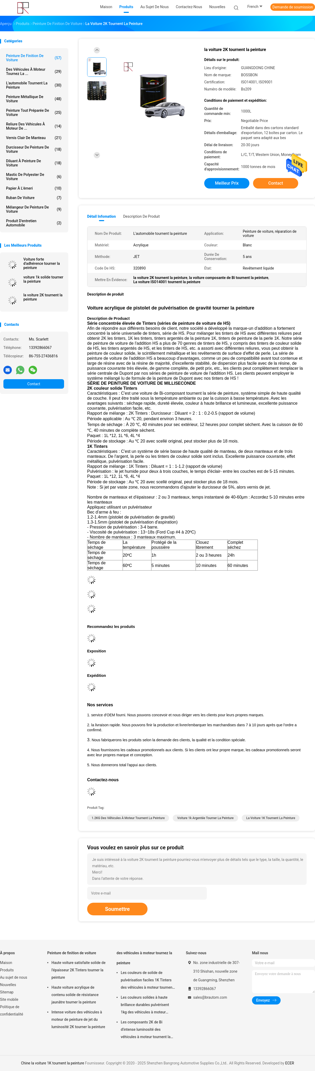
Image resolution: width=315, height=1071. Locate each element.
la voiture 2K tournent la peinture (42, 297)
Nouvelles (8, 985)
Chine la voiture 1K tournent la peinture (52, 1063)
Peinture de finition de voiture (33, 58)
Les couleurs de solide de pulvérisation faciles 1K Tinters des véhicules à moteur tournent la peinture (147, 981)
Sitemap (6, 992)
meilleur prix (227, 183)
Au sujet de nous (13, 977)
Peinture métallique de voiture (33, 99)
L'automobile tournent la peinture (33, 85)
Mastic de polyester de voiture (33, 176)
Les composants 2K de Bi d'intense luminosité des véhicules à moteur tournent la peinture (146, 1030)
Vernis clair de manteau (33, 137)
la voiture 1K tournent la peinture (270, 818)
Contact (33, 384)
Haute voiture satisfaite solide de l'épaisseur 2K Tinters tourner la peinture (78, 970)
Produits (7, 970)
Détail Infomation (101, 216)
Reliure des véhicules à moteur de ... (33, 126)
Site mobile (9, 999)
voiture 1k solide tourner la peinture (43, 279)
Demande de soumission (292, 7)
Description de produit (141, 216)
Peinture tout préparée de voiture (33, 112)
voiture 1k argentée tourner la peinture (205, 818)
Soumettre (117, 909)
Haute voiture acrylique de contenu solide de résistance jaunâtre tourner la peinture (74, 994)
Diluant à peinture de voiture (33, 163)
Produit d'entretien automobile (33, 223)
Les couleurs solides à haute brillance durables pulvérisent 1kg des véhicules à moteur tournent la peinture (145, 1005)
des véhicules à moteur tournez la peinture (144, 958)
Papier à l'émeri (33, 188)
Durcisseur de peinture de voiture (33, 149)
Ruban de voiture (33, 197)
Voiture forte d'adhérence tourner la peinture (41, 263)
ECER (289, 1063)
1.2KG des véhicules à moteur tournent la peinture (128, 818)
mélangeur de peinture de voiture (33, 209)
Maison (6, 963)
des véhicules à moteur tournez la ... (33, 71)
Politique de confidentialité (11, 1010)
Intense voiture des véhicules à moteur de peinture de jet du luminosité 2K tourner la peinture (78, 1019)
